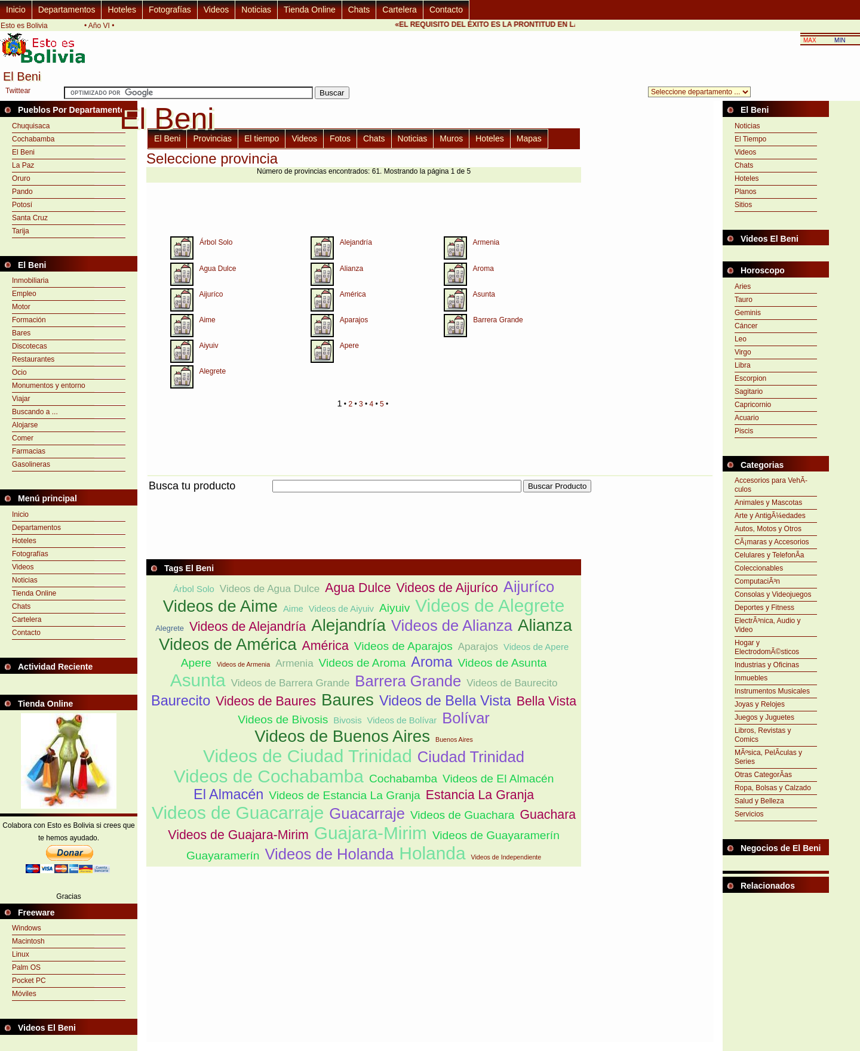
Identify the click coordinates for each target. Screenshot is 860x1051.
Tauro (743, 299)
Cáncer (746, 326)
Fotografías (170, 9)
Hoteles (122, 9)
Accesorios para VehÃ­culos (771, 485)
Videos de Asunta (501, 663)
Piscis (744, 431)
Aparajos (354, 320)
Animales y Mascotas (768, 502)
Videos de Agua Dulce (270, 588)
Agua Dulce (217, 268)
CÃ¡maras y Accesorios (772, 542)
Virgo (743, 352)
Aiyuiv (208, 345)
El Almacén (228, 794)
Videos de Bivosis (283, 719)
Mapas (529, 138)
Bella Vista (546, 701)
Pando (22, 191)
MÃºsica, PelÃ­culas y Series (768, 757)
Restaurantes (33, 359)
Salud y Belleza (759, 801)
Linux (20, 954)
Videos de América (228, 644)
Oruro (21, 178)
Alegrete (212, 371)
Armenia (486, 242)
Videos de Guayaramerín (496, 835)
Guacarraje (367, 813)
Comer (22, 438)
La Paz (23, 165)
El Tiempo (750, 139)
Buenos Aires (454, 739)
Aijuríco (211, 294)
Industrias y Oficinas (767, 665)
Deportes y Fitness (764, 607)
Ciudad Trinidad (470, 756)
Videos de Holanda (329, 854)
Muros (451, 138)
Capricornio (753, 404)
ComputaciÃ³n (757, 581)
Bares (21, 333)
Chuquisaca (31, 126)
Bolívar (466, 718)
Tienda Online (310, 9)
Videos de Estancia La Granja (344, 795)
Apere (349, 345)
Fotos (340, 138)
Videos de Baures (266, 701)
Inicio (16, 9)
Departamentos (67, 9)
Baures (347, 700)
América (353, 294)
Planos (746, 191)
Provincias (212, 138)
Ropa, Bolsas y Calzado (773, 788)
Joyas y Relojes (760, 704)
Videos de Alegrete (489, 605)
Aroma (483, 268)
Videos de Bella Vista (445, 700)
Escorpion (750, 378)
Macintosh (28, 941)
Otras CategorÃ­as (763, 774)
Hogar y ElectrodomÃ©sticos (767, 647)
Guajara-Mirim (370, 833)
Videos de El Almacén (498, 778)
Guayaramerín (223, 855)
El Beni (23, 152)
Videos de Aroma (362, 663)
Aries (743, 286)
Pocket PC (29, 980)
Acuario (747, 418)
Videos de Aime (220, 606)
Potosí (22, 205)
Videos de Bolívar (402, 720)
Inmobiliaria (30, 280)
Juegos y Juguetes (764, 717)
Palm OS (26, 967)
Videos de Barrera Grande (290, 683)
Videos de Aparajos (403, 646)
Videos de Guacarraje (238, 812)
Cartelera (399, 9)
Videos (216, 9)
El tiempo (261, 138)
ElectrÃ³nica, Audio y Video (768, 625)
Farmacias (28, 451)
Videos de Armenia (243, 664)
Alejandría (356, 242)
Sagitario (749, 391)
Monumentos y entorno (48, 385)
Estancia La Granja (480, 795)
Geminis (748, 313)
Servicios (749, 814)
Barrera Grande (498, 320)
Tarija (20, 231)
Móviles (24, 994)
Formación (29, 320)
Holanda (432, 853)
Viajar (21, 398)
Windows (26, 928)
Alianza (351, 268)
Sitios (743, 205)
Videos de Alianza (451, 625)
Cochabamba (33, 139)
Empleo (24, 293)
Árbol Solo (215, 242)
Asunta (484, 294)
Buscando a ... (35, 412)
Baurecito (180, 700)
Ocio (19, 372)
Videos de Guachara (462, 815)
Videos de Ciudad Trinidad (307, 756)
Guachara (548, 814)
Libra (743, 365)
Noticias (256, 9)
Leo (741, 339)
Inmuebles (751, 678)
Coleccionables (759, 568)
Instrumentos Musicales (772, 691)
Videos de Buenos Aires (342, 736)
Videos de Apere (536, 647)
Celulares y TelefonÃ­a (769, 555)
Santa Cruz (30, 218)
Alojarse (25, 425)
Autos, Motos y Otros (768, 529)
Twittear (17, 91)
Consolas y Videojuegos (773, 594)
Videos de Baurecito (511, 683)
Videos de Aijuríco (446, 588)
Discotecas (29, 346)
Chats (359, 9)
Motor (21, 307)
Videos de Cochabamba (269, 776)
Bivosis (347, 720)
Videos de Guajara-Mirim (238, 835)
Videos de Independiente (506, 857)
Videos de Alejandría (247, 626)
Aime (207, 320)
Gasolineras (31, 464)
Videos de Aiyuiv (341, 608)
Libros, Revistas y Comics (763, 735)
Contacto (446, 9)
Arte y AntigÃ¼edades (770, 515)
